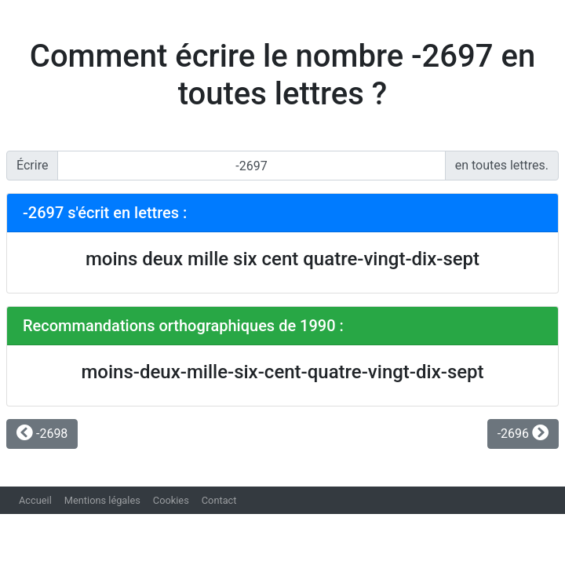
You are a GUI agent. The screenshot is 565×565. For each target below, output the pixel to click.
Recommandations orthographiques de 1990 (179, 325)
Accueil (35, 500)
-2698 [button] (41, 433)
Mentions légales (102, 500)
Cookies (171, 500)
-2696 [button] (523, 433)
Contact (219, 500)
